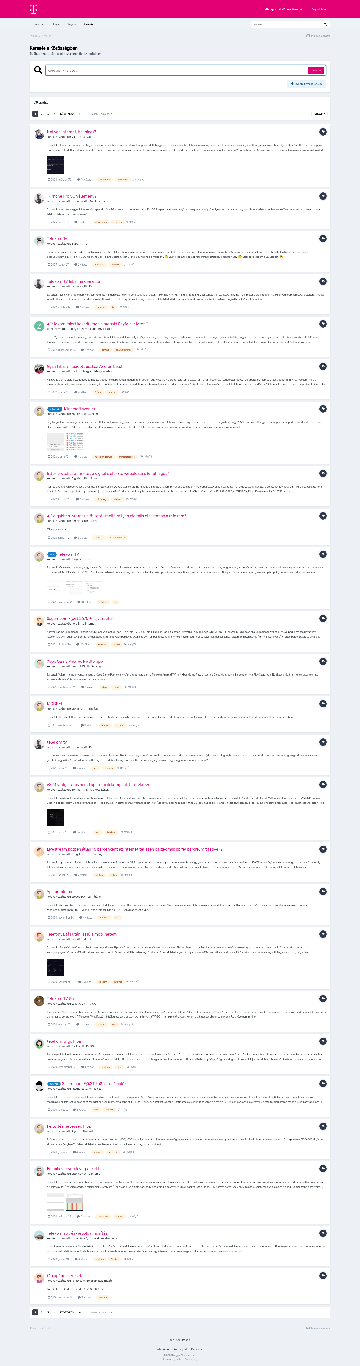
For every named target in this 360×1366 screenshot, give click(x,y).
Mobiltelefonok (98, 201)
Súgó (72, 24)
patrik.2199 (78, 1174)
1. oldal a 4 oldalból (100, 114)
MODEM (54, 703)
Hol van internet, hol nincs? (71, 131)
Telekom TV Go (60, 998)
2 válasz (80, 264)
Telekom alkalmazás (106, 1238)
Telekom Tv (57, 238)
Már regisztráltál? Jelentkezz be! (283, 9)
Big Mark (77, 478)
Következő (67, 114)
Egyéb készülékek (97, 790)
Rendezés (319, 114)
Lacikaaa (77, 201)
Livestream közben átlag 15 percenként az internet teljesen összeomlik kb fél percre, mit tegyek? (134, 849)
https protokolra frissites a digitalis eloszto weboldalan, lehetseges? (108, 473)
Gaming (93, 414)
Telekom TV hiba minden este (73, 281)
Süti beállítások (180, 1340)
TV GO (92, 1004)
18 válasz (84, 602)
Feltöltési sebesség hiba (69, 1126)
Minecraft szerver (79, 408)
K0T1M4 (77, 414)
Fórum (38, 24)
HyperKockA (79, 1238)
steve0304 (79, 897)
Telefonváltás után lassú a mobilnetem (82, 934)
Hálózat (86, 137)
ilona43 (76, 1281)
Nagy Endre (79, 854)
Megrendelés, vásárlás (97, 371)
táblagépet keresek (64, 1275)
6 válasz (80, 392)
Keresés (88, 26)
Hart (74, 371)
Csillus (76, 1046)
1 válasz (80, 456)
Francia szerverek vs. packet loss (76, 1168)
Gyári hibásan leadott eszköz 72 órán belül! (85, 366)
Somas (76, 790)
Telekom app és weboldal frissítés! (78, 1233)
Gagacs (76, 559)
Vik (74, 137)
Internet (90, 623)
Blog (55, 24)
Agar (74, 1131)
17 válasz (83, 644)
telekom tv (57, 742)
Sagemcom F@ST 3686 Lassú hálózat (96, 1083)
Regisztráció (318, 9)
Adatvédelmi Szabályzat (171, 1349)
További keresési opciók (306, 83)
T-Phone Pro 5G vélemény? (71, 196)
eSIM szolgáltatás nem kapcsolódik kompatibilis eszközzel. (99, 784)
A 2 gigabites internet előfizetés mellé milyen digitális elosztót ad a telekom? (116, 515)
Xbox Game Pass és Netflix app (75, 661)
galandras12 (79, 1089)
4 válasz (85, 917)
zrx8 (72, 329)
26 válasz (80, 832)
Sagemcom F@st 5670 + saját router (80, 618)
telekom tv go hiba (64, 1041)
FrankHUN (78, 666)
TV (85, 244)
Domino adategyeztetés (96, 329)
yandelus (77, 709)
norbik (75, 623)
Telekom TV (68, 554)
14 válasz (84, 179)
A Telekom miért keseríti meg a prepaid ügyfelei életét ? (97, 323)
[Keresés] (280, 24)
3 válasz (80, 222)
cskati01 (77, 1004)
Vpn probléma (59, 891)
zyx (74, 939)
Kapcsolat (197, 1349)
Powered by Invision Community (180, 1359)
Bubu (75, 244)
